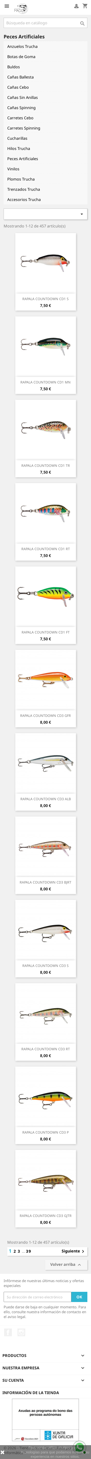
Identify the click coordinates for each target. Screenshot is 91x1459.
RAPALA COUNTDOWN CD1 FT (46, 632)
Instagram (21, 1332)
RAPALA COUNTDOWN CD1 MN (45, 382)
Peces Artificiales (22, 158)
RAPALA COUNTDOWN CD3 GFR (45, 715)
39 (28, 1251)
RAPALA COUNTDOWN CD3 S (45, 965)
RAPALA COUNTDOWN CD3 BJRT (45, 882)
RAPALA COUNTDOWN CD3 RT (45, 1049)
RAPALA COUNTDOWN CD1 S (45, 298)
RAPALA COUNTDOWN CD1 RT (45, 549)
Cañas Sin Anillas (22, 97)
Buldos (13, 66)
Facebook (8, 1332)
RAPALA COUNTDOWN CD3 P (45, 1132)
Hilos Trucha (18, 148)
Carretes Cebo (20, 118)
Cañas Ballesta (20, 77)
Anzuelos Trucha (22, 46)
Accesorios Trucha (24, 199)
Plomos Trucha (21, 179)
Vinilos (13, 169)
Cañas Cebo (18, 87)
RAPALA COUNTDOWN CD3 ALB (45, 799)
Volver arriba (66, 1265)
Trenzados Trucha (23, 189)
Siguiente (74, 1251)
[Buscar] (45, 23)
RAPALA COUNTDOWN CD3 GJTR (46, 1215)
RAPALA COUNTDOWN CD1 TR (45, 465)
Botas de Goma (21, 56)
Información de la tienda (30, 1392)
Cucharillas (17, 138)
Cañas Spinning (21, 107)
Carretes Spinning (23, 128)
